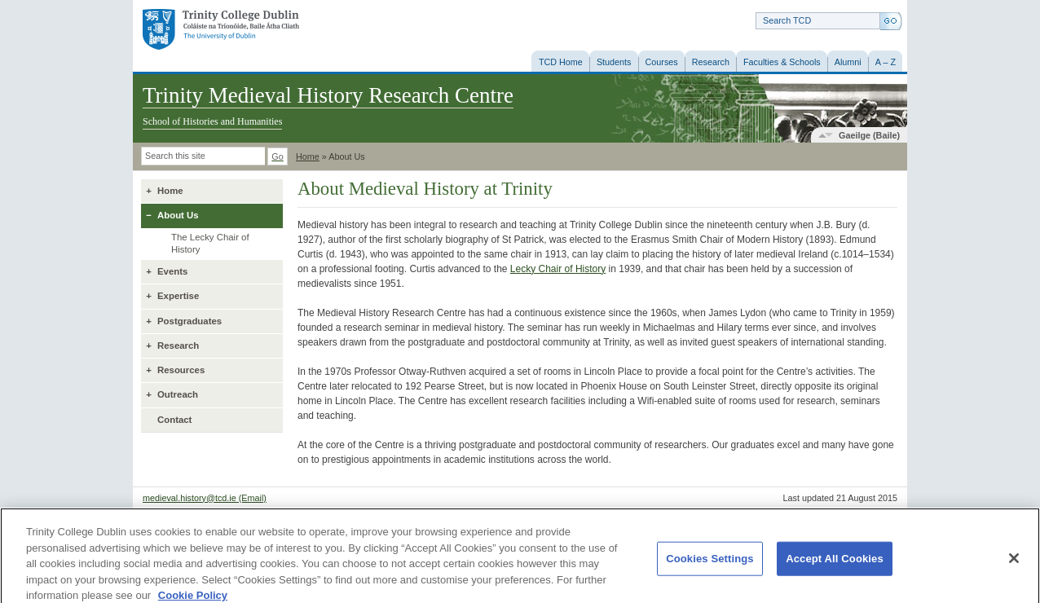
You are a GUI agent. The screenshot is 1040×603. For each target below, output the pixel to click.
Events (172, 271)
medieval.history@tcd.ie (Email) (205, 498)
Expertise (178, 296)
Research (178, 345)
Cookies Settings (710, 564)
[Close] (1014, 564)
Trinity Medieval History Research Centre (328, 95)
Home (307, 156)
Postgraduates (189, 321)
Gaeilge (869, 135)
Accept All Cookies (835, 564)
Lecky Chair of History (558, 269)
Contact (174, 420)
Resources (181, 370)
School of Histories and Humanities (212, 121)
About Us (178, 215)
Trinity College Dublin (221, 30)
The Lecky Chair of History (210, 243)
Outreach (177, 394)
